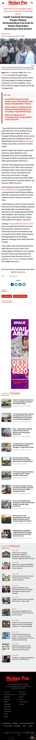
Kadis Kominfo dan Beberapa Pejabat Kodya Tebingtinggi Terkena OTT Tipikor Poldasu (22, 624)
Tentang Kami (6, 723)
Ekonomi (22, 692)
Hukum (6, 702)
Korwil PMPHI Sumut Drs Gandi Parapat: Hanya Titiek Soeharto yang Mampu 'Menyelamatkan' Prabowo (18, 101)
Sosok (21, 699)
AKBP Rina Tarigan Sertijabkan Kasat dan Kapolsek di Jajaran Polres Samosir (23, 566)
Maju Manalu (6, 34)
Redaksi (15, 723)
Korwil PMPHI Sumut (9, 190)
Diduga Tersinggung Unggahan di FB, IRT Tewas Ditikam (23, 658)
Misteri (21, 697)
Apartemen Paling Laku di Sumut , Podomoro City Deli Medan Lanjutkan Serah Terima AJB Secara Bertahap (23, 637)
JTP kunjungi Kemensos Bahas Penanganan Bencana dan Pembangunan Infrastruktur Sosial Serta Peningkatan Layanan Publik (23, 417)
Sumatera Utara (18, 406)
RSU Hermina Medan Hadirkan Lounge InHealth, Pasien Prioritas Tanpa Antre (23, 473)
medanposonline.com (16, 732)
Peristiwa (7, 692)
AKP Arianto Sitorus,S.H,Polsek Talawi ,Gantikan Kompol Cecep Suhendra (22, 578)
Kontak (30, 726)
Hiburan (21, 704)
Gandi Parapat (28, 141)
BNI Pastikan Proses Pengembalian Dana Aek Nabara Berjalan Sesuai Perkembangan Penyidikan (22, 518)
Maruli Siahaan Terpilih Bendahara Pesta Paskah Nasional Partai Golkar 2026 (23, 459)
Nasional (16, 464)
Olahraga (7, 704)
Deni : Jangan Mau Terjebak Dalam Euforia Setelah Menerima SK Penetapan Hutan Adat (22, 431)
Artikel (6, 716)
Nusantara (7, 699)
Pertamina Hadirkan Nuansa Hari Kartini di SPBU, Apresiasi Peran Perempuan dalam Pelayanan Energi (23, 488)
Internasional (23, 702)
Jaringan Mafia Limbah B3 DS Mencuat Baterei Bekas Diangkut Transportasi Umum (23, 445)
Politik (6, 714)
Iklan (24, 726)
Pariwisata (7, 709)
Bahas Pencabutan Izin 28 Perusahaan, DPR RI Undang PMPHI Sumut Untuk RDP (18, 117)
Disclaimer (17, 726)
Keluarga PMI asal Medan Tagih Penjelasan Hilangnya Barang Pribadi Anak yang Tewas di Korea (22, 533)
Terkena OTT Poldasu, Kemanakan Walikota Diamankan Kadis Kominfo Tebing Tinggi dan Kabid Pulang (23, 555)
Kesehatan (16, 478)
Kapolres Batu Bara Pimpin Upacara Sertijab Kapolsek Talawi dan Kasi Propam (21, 648)
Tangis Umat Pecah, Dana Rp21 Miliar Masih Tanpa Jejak (23, 600)
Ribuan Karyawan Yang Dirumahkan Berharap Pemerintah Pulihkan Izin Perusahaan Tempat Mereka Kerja (18, 109)
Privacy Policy (8, 726)
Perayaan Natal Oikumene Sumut (20, 224)
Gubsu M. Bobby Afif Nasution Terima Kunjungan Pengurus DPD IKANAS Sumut (23, 401)
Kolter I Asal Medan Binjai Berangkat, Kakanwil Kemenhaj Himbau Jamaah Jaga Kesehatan (24, 503)
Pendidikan (22, 694)
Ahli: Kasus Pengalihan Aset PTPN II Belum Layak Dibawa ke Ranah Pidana (22, 613)
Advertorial (7, 711)
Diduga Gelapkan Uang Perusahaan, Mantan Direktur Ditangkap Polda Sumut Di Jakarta (22, 590)
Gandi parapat (6, 296)
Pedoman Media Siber (27, 723)
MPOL (8, 73)
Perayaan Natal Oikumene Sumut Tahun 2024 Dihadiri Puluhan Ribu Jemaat (18, 11)
